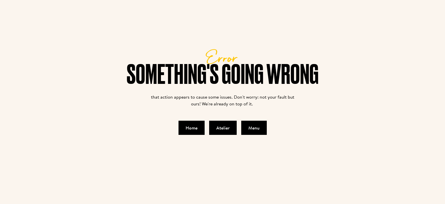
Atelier (223, 127)
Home (192, 127)
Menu (254, 127)
